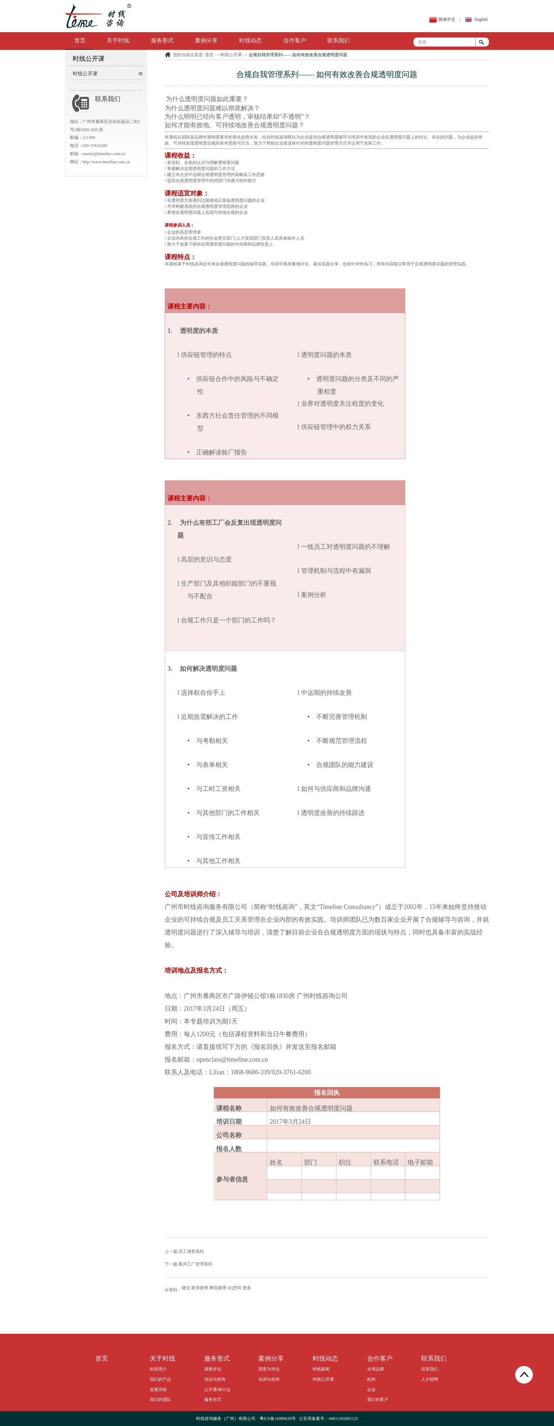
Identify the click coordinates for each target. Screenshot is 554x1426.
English (481, 19)
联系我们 (338, 40)
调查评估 (212, 1369)
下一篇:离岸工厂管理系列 (188, 1264)
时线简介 (158, 1369)
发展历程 (158, 1389)
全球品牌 (375, 1369)
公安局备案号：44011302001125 (328, 1418)
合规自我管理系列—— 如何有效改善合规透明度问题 (298, 54)
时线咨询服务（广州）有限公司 (225, 1418)
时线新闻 (321, 1369)
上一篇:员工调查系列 (184, 1251)
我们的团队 (160, 1399)
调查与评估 (268, 1369)
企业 (371, 1389)
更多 (247, 1287)
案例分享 (206, 40)
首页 (80, 40)
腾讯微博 (217, 1287)
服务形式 (162, 40)
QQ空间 (234, 1287)
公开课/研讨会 (217, 1389)
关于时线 (118, 40)
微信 (186, 1287)
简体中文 (446, 19)
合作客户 (294, 40)
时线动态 (250, 40)
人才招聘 (429, 1379)
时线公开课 (85, 73)
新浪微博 (199, 1287)
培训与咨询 (214, 1379)
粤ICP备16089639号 (278, 1418)
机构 (371, 1379)
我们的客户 (377, 1399)
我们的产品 (160, 1379)
